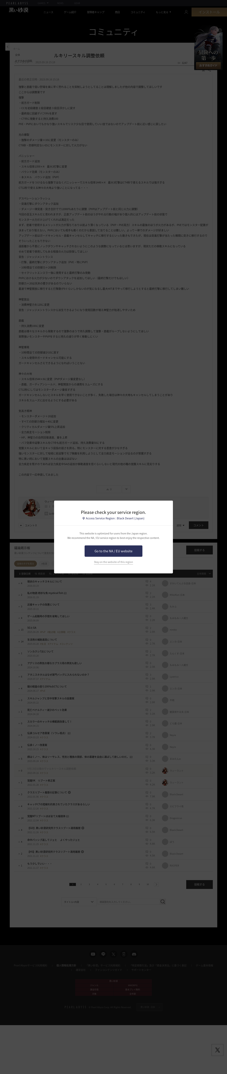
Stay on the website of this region (113, 562)
